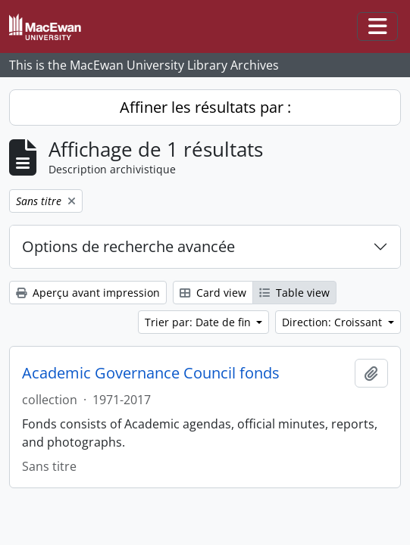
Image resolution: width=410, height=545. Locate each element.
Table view (294, 292)
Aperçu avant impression (88, 292)
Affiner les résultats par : (205, 107)
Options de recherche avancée (128, 246)
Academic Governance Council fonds (151, 373)
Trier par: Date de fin (199, 322)
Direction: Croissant (333, 322)
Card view (213, 292)
